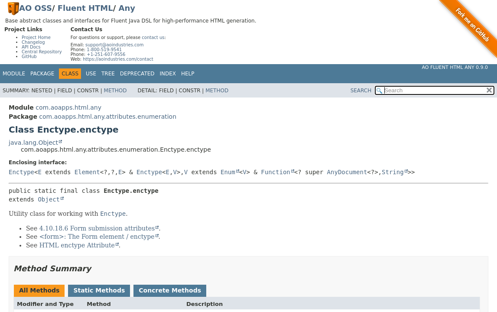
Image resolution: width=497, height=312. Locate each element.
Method (115, 91)
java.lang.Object (33, 142)
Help (188, 74)
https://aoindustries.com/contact (118, 59)
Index (168, 74)
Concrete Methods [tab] (170, 290)
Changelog (33, 42)
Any (127, 8)
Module (14, 74)
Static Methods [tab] (99, 290)
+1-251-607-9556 (106, 54)
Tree (108, 74)
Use (91, 74)
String (393, 172)
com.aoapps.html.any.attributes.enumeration (107, 116)
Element (87, 172)
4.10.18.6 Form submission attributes (97, 228)
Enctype (21, 172)
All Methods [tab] (39, 290)
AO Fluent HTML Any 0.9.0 (455, 67)
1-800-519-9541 (104, 49)
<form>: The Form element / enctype (97, 236)
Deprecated (137, 74)
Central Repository (42, 51)
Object (49, 199)
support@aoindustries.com (114, 44)
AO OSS (35, 8)
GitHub (29, 56)
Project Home (36, 37)
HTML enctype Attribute (77, 245)
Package (42, 74)
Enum (228, 172)
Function (275, 172)
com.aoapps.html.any (68, 107)
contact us (153, 37)
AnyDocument (347, 172)
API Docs (31, 47)
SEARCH (361, 91)
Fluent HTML (85, 8)
